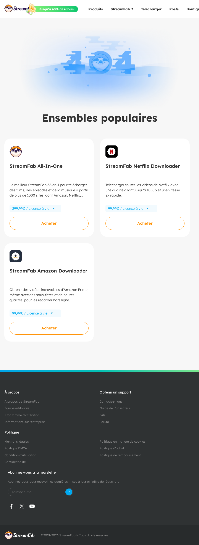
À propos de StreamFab (22, 401)
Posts (174, 9)
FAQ (102, 415)
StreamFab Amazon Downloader (48, 271)
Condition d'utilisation (20, 455)
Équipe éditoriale (17, 408)
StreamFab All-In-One (36, 166)
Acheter (49, 223)
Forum (104, 422)
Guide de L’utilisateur (115, 408)
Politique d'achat (112, 448)
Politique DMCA (16, 448)
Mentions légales (17, 441)
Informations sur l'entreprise (25, 422)
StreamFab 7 (122, 9)
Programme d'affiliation (22, 415)
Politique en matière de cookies (123, 441)
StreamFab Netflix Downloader (142, 166)
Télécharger (151, 9)
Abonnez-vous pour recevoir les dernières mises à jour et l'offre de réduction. (63, 482)
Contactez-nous (111, 401)
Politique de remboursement (120, 455)
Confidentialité (15, 462)
